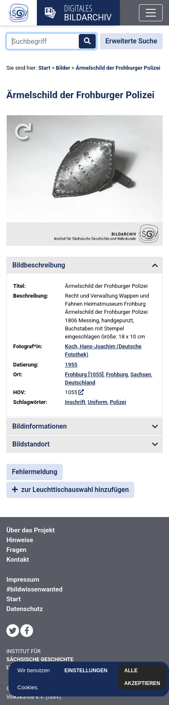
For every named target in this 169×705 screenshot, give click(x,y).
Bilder (63, 68)
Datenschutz (24, 609)
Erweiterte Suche (131, 41)
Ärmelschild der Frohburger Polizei (118, 68)
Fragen (16, 550)
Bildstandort (31, 444)
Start (44, 68)
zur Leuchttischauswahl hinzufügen (70, 490)
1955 (71, 364)
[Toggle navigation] (151, 12)
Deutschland (80, 382)
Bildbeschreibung (38, 265)
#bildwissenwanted (34, 589)
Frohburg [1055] (84, 374)
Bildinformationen (39, 426)
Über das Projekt (30, 530)
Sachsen (140, 374)
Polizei (118, 402)
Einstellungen (87, 671)
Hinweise (19, 540)
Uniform (97, 402)
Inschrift (75, 402)
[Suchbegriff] (51, 41)
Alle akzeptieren (144, 677)
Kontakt (17, 559)
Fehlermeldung (34, 472)
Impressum (22, 579)
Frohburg (117, 374)
